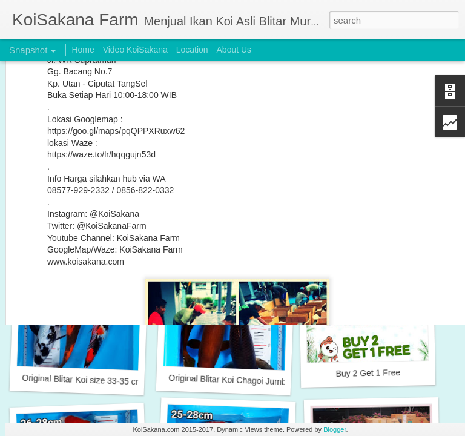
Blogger (334, 429)
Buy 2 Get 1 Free (367, 373)
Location (192, 49)
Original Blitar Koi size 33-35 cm (82, 380)
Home (82, 49)
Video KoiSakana (135, 49)
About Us (234, 49)
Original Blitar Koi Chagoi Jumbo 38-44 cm (248, 380)
